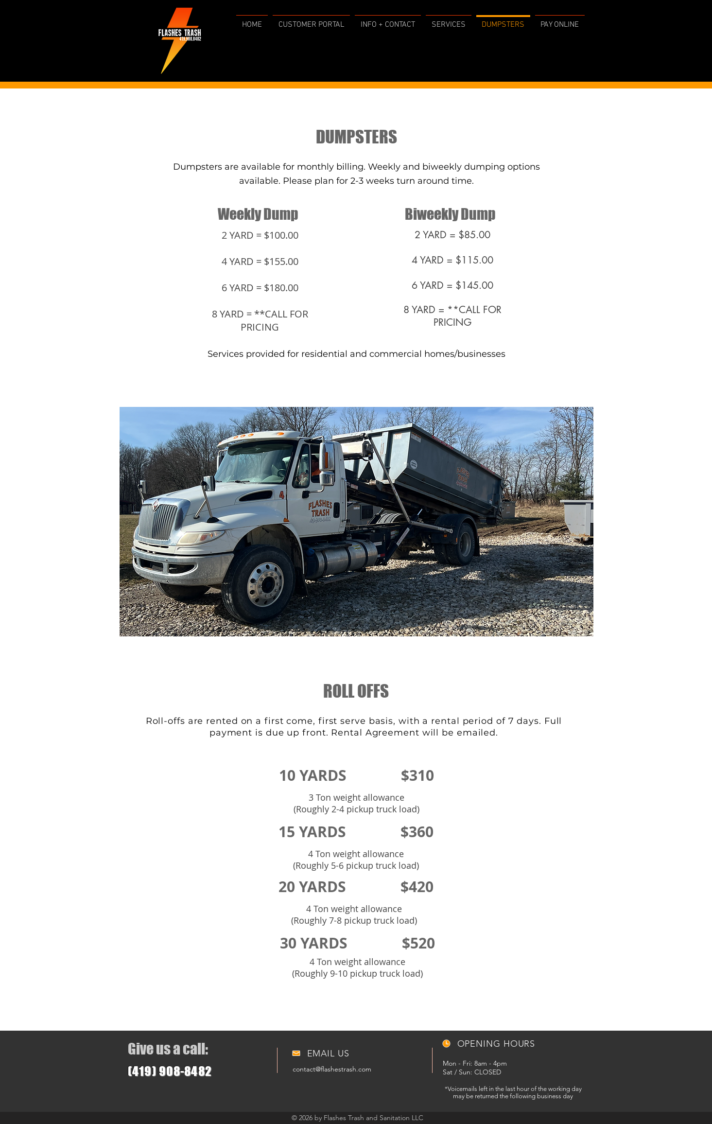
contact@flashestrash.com (332, 1069)
